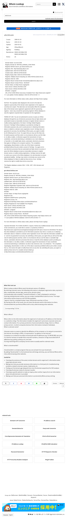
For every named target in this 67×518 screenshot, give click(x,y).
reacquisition (60, 35)
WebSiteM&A (22, 495)
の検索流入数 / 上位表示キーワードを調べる (33, 28)
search (33, 21)
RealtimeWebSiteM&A (54, 495)
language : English (8, 515)
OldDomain (14, 495)
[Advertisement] (33, 268)
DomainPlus (45, 500)
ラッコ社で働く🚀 (38, 514)
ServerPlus (37, 500)
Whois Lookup (16, 3)
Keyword (33, 497)
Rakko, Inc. (62, 514)
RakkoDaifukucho (27, 500)
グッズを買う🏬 (47, 514)
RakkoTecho (17, 500)
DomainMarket (37, 495)
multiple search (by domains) (54, 18)
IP (63, 386)
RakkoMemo (53, 500)
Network (62, 383)
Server (45, 495)
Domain (55, 383)
